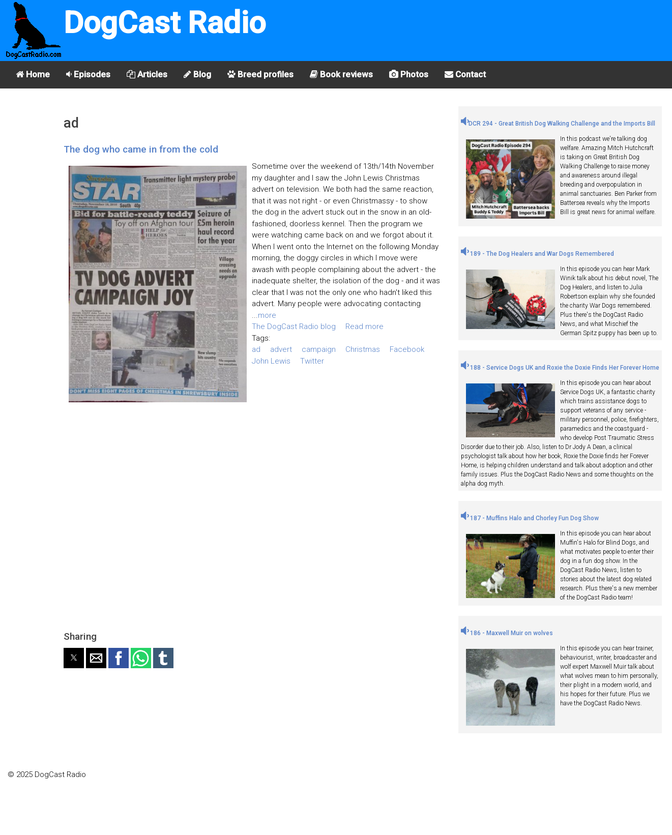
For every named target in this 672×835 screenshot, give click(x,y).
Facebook (407, 349)
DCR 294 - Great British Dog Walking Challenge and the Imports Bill (558, 123)
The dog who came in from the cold (141, 149)
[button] (74, 658)
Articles (147, 74)
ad (256, 349)
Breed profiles (260, 74)
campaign (319, 349)
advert (281, 349)
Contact (465, 74)
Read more (364, 326)
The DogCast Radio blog (294, 326)
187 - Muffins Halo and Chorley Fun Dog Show (530, 518)
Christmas (362, 349)
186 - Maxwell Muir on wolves (507, 633)
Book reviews (341, 74)
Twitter (312, 361)
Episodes (88, 74)
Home (33, 74)
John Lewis (271, 361)
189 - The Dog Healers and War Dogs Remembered (537, 253)
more (267, 315)
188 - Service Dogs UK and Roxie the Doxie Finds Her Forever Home (560, 367)
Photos (408, 74)
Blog (197, 74)
